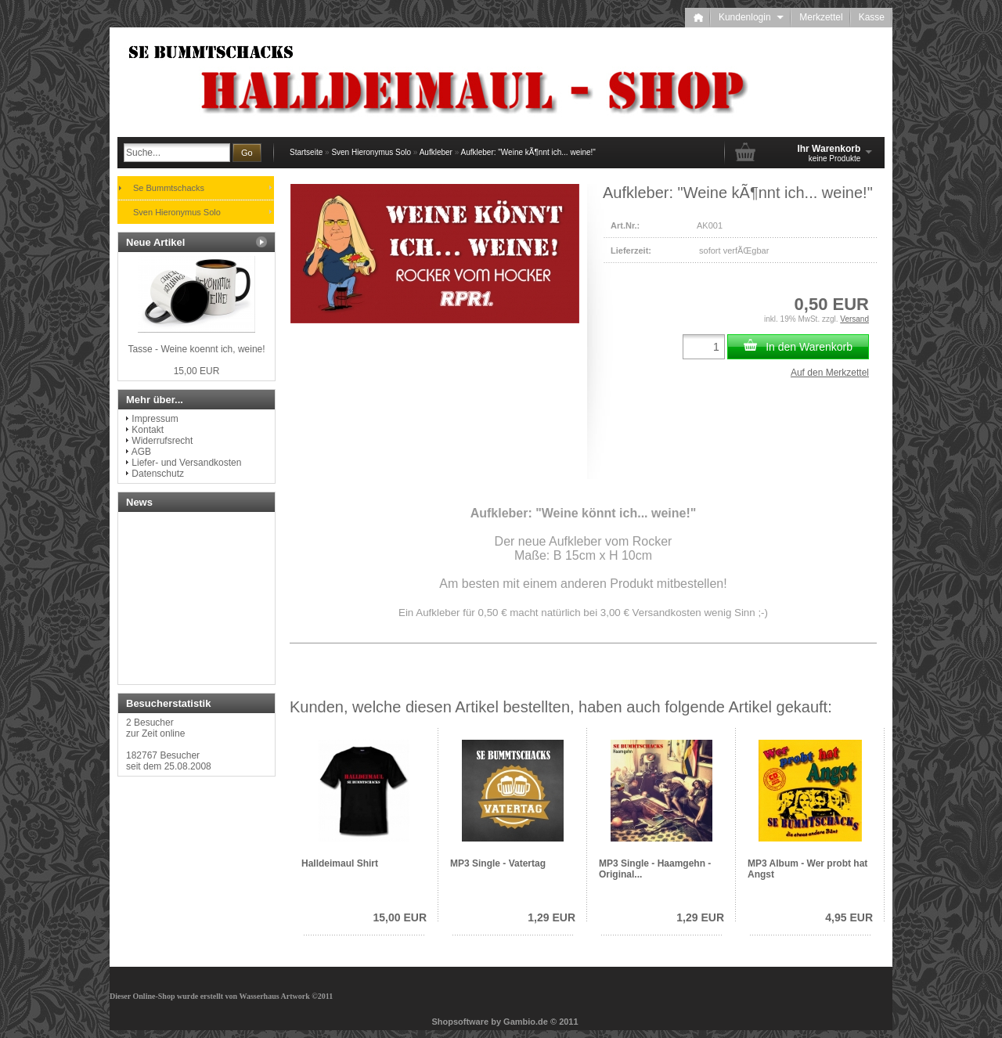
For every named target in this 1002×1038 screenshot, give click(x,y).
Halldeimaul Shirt (339, 863)
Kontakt (148, 429)
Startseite (306, 152)
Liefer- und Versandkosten (186, 462)
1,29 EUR (551, 917)
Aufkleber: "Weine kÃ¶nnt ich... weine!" (528, 152)
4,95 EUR (849, 917)
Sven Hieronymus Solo (371, 152)
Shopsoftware (459, 1021)
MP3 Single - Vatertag (498, 863)
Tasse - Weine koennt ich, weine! (196, 349)
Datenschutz (158, 473)
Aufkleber (436, 152)
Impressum (155, 418)
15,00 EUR (400, 917)
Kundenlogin (751, 17)
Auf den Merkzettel (830, 372)
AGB (141, 451)
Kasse (872, 17)
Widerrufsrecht (162, 440)
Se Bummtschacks (168, 188)
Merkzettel (820, 17)
